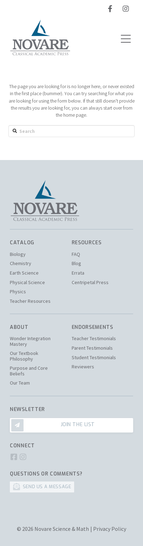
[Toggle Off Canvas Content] (126, 39)
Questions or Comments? (46, 474)
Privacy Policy (109, 528)
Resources (87, 242)
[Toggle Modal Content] (71, 425)
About (19, 327)
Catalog (22, 242)
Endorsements (92, 327)
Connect (22, 445)
